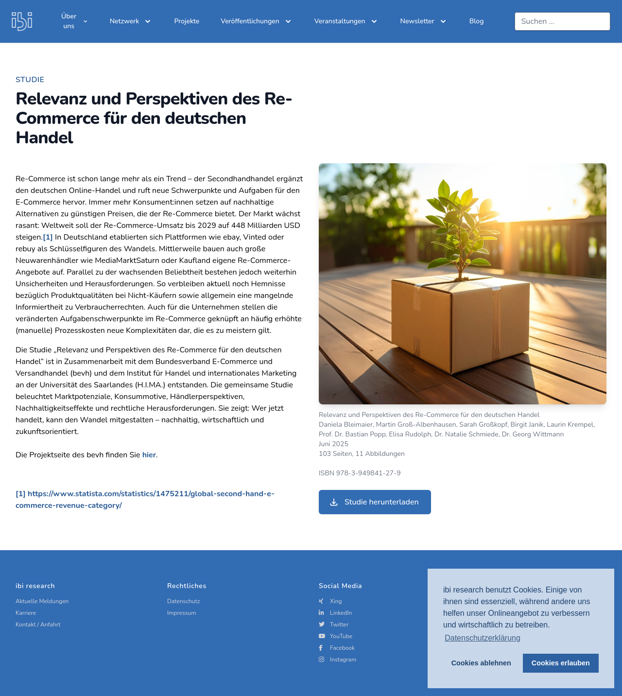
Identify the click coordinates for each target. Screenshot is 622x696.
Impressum (181, 613)
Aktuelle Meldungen (42, 601)
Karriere (26, 613)
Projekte (186, 21)
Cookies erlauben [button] (561, 663)
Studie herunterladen (374, 502)
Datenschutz (183, 601)
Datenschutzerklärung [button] (482, 638)
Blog (476, 21)
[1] (48, 237)
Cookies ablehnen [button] (481, 663)
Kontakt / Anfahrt (38, 624)
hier (149, 455)
